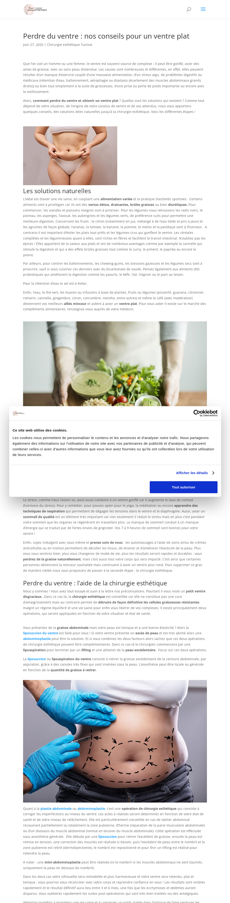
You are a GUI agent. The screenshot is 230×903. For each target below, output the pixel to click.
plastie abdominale (56, 808)
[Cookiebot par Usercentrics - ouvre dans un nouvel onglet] (197, 413)
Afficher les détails (192, 473)
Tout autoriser (183, 487)
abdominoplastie (37, 638)
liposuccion (37, 659)
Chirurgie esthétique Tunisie (69, 44)
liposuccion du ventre (40, 633)
